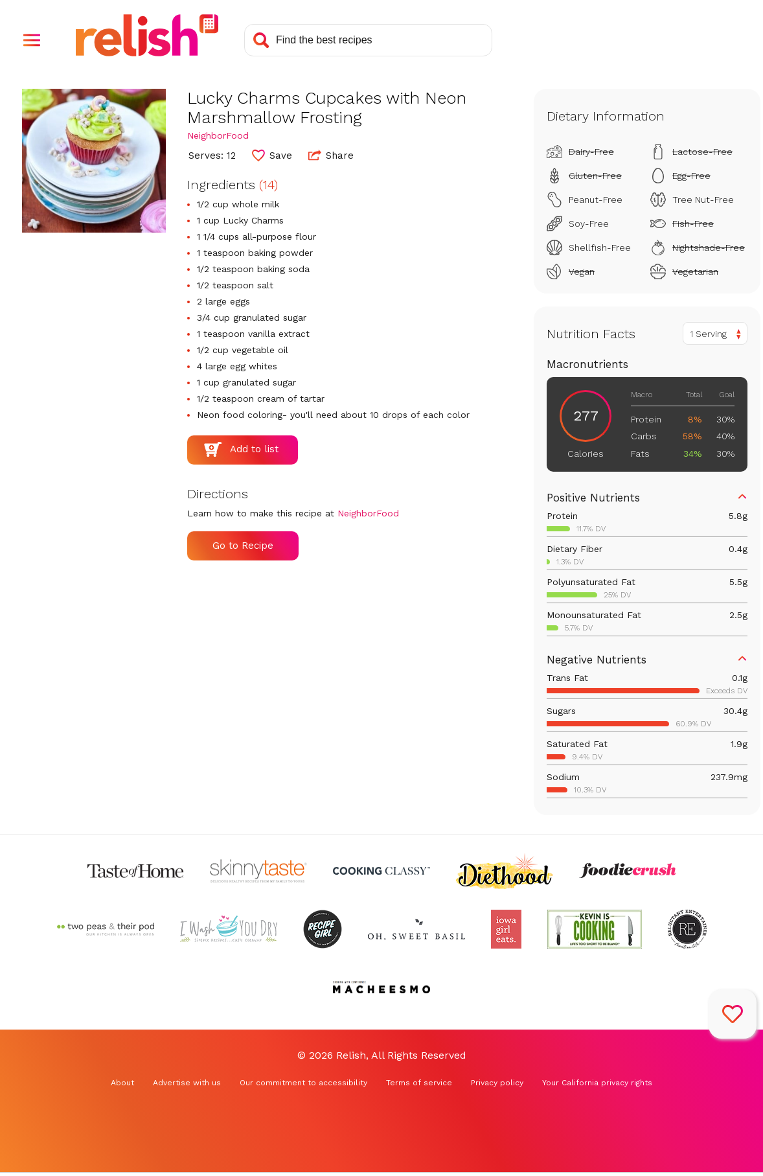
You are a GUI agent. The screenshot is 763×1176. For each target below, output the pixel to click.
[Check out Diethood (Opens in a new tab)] (504, 870)
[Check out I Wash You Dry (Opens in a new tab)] (228, 929)
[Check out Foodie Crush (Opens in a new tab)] (627, 870)
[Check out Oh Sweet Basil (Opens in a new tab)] (416, 929)
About (122, 1082)
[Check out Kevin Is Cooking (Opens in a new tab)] (594, 929)
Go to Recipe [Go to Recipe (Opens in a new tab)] (242, 545)
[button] (31, 40)
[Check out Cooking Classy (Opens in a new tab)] (381, 870)
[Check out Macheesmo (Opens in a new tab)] (381, 987)
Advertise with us (187, 1082)
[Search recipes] (368, 40)
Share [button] (331, 154)
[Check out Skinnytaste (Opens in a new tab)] (258, 870)
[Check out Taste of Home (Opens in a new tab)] (135, 870)
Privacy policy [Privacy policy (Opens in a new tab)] (497, 1082)
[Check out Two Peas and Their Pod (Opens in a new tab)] (105, 929)
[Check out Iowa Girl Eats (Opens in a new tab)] (506, 929)
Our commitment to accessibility (303, 1082)
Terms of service (419, 1082)
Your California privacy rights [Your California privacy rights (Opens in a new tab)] (597, 1082)
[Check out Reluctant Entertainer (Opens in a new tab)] (687, 929)
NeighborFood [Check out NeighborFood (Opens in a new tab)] (218, 135)
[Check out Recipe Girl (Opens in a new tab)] (322, 929)
